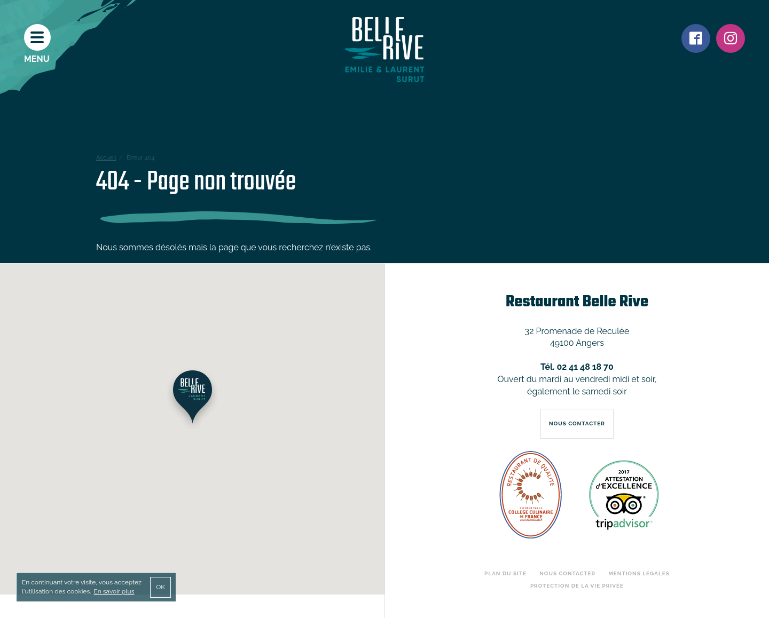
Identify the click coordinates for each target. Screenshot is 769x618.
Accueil (106, 157)
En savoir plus (113, 591)
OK (160, 587)
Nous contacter (567, 573)
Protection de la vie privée (577, 586)
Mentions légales (639, 573)
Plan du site (505, 573)
